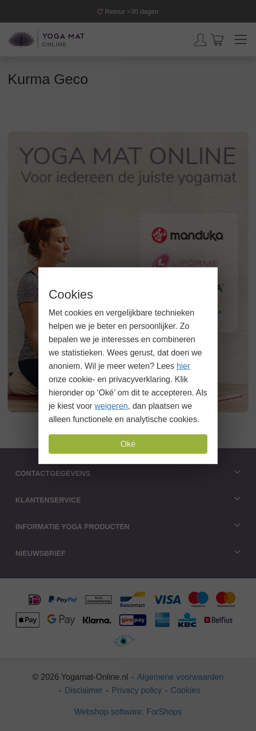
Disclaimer (84, 690)
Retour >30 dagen (127, 11)
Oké (127, 444)
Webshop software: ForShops (128, 711)
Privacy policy (137, 690)
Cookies (185, 690)
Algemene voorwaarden (180, 677)
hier (183, 366)
